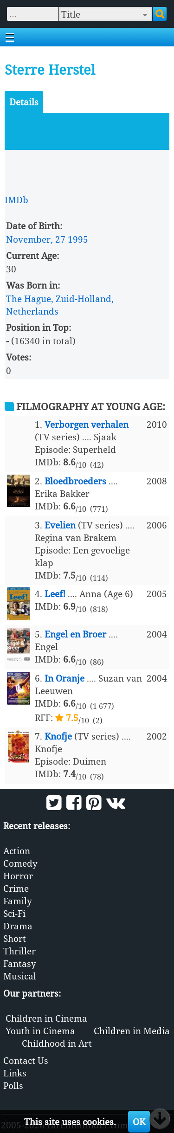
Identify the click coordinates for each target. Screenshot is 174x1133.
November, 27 (35, 239)
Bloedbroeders (75, 481)
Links (14, 1073)
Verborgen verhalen (87, 424)
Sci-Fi (14, 913)
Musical (19, 976)
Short (14, 938)
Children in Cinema (46, 1018)
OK (139, 1121)
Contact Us (25, 1060)
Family (17, 901)
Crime (16, 888)
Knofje (58, 736)
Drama (17, 926)
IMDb (16, 199)
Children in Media (132, 1030)
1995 (78, 239)
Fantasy (19, 963)
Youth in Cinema (40, 1030)
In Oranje (64, 678)
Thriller (19, 951)
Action (16, 850)
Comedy (20, 863)
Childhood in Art (57, 1043)
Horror (18, 875)
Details (24, 102)
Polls (13, 1085)
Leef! (55, 593)
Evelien (60, 525)
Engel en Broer (75, 634)
